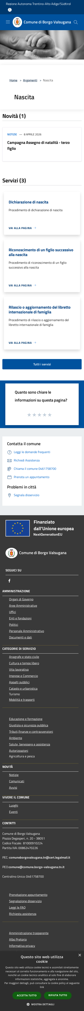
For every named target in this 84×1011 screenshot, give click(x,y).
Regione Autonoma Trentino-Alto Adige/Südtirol (38, 3)
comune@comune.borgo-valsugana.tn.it (36, 867)
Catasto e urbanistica (23, 688)
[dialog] (42, 981)
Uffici (12, 611)
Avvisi (13, 787)
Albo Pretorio (18, 939)
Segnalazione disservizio (25, 901)
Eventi (13, 811)
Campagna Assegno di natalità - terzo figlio (38, 145)
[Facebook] (9, 581)
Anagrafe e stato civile (24, 656)
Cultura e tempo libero (24, 663)
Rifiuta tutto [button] (58, 995)
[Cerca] (75, 22)
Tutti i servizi (42, 364)
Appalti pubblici (19, 682)
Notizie (12, 134)
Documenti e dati (20, 637)
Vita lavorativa (19, 669)
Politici (13, 624)
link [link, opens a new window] (42, 987)
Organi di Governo (21, 599)
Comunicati (16, 781)
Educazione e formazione (25, 718)
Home (13, 80)
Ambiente (15, 738)
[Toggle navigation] (8, 21)
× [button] (79, 955)
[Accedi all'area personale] (10, 9)
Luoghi (13, 805)
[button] (42, 1004)
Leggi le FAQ (17, 907)
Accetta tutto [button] (27, 995)
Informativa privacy (22, 945)
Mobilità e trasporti (22, 699)
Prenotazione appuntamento (28, 894)
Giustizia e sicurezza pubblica (28, 725)
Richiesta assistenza (22, 913)
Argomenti (30, 80)
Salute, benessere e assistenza (29, 744)
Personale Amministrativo (26, 631)
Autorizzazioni (18, 750)
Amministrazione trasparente (29, 933)
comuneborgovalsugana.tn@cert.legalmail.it (39, 857)
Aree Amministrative (23, 605)
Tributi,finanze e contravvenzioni (31, 731)
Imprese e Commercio (23, 675)
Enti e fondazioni (20, 618)
